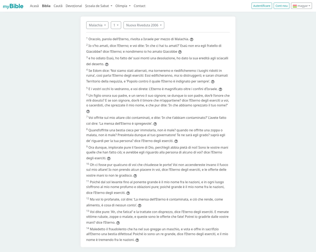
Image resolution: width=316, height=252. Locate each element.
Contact (140, 6)
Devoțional (74, 6)
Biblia (46, 6)
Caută (58, 6)
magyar (300, 6)
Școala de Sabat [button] (97, 6)
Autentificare (261, 6)
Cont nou (281, 6)
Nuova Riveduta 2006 (142, 25)
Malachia (96, 25)
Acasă (34, 6)
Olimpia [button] (121, 6)
